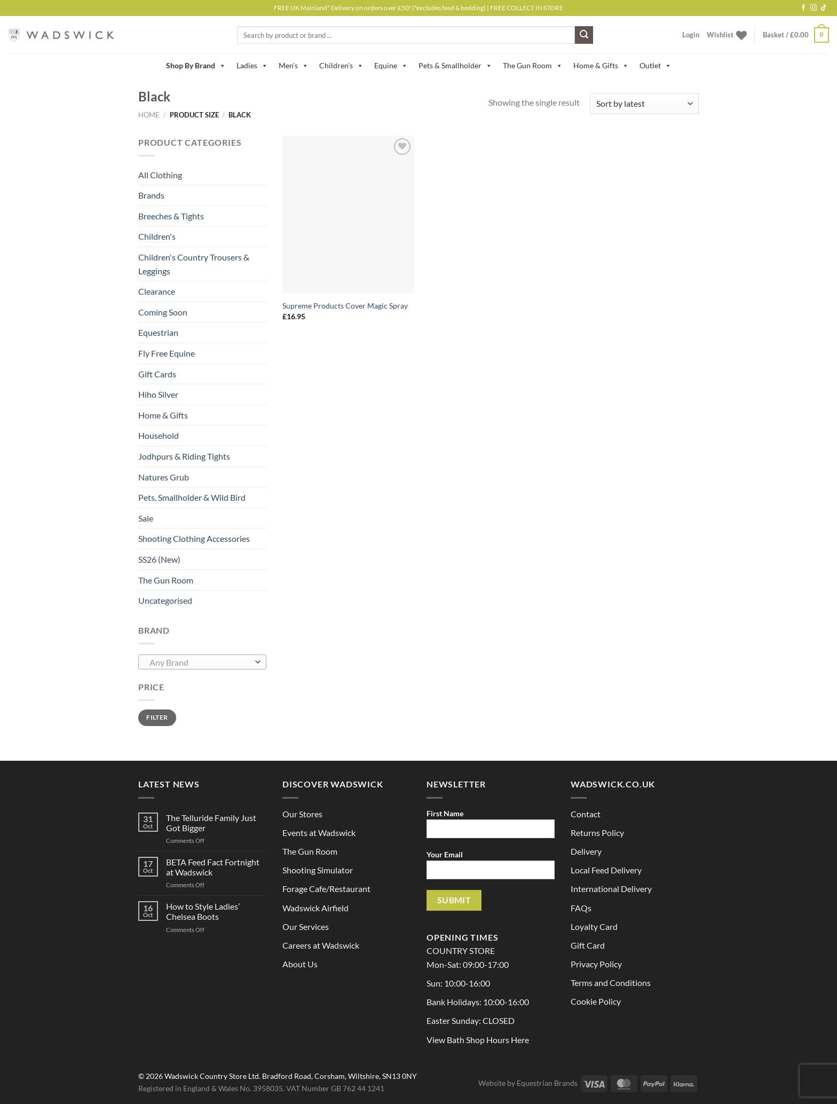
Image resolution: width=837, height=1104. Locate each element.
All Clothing (160, 175)
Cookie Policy (596, 1001)
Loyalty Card (594, 926)
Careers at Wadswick (320, 945)
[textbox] (200, 662)
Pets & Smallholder (455, 65)
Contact (586, 814)
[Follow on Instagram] (813, 8)
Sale (145, 518)
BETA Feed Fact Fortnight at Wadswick (212, 867)
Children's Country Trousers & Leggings (193, 264)
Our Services (305, 926)
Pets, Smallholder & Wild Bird (192, 497)
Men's (294, 65)
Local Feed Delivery (606, 870)
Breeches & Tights (171, 216)
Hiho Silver (158, 394)
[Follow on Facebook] (803, 8)
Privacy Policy (596, 964)
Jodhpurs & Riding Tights (184, 456)
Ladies (252, 65)
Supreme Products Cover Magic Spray (345, 305)
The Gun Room (533, 65)
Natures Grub (163, 477)
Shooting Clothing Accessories (194, 538)
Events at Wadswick (319, 832)
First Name (491, 827)
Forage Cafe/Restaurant (326, 889)
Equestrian (158, 332)
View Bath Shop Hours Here (478, 1040)
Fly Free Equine (166, 353)
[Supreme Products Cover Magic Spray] (348, 215)
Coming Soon (162, 312)
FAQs (581, 908)
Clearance (156, 291)
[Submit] (584, 35)
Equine (391, 65)
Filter (157, 717)
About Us (300, 964)
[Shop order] (644, 103)
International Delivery (611, 889)
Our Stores (302, 814)
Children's (341, 65)
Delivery (586, 851)
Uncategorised (165, 600)
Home (149, 115)
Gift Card (588, 945)
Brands (151, 195)
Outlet (655, 65)
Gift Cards (157, 374)
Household (158, 435)
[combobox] (202, 661)
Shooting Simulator (317, 870)
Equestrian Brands (547, 1082)
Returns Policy (597, 832)
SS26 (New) (159, 559)
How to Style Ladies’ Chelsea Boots (203, 911)
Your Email (491, 868)
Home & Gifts (601, 65)
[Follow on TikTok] (823, 8)
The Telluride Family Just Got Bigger (211, 823)
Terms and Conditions (611, 982)
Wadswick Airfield (315, 908)
